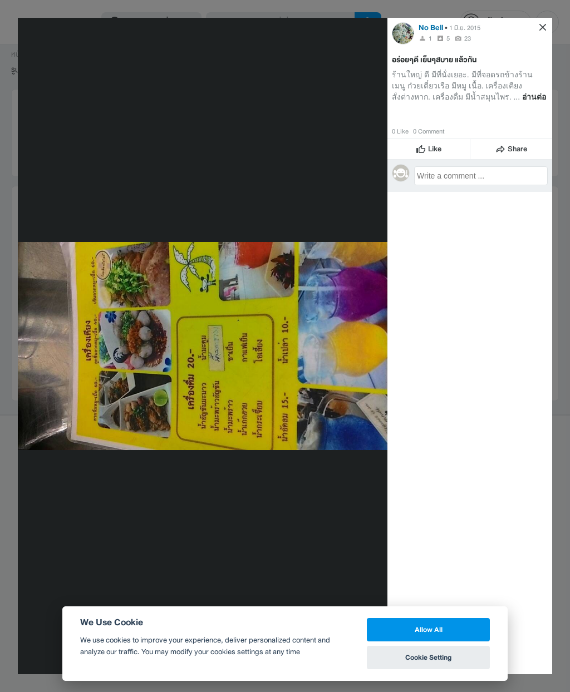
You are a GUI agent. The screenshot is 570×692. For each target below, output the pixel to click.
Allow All (429, 629)
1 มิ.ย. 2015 (464, 28)
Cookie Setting (428, 657)
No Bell (431, 27)
